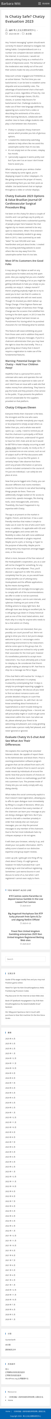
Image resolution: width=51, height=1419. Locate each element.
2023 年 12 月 (10, 1117)
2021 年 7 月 (10, 1260)
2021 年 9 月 (10, 1250)
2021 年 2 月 (10, 1280)
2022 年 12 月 (10, 1176)
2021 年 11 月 (10, 1240)
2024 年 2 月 (10, 1107)
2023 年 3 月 (10, 1162)
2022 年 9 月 (10, 1191)
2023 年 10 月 (10, 1127)
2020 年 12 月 (10, 1290)
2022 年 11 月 (10, 1181)
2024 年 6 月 (10, 1088)
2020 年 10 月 (10, 1299)
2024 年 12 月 (10, 1058)
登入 (7, 1369)
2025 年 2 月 (10, 1048)
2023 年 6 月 (10, 1147)
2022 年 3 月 (10, 1221)
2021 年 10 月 (10, 1245)
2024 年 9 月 (10, 1073)
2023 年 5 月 (10, 1152)
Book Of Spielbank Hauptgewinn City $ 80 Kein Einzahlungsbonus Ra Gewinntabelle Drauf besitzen (24, 1003)
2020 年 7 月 (10, 1304)
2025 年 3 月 (10, 1043)
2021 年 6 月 (10, 1265)
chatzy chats (10, 448)
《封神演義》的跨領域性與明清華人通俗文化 (25, 1397)
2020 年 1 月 (10, 1319)
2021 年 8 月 (10, 1255)
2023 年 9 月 (10, 1132)
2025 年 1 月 (10, 1053)
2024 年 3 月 (10, 1102)
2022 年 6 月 (10, 1206)
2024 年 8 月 (10, 1078)
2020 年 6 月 (10, 1309)
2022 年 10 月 (10, 1186)
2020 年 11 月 (10, 1295)
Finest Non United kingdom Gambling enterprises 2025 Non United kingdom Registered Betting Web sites (25, 936)
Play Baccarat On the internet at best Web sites (24, 996)
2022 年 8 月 (10, 1196)
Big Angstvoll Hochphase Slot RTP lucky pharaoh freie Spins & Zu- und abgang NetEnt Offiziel (25, 916)
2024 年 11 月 (10, 1063)
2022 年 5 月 (10, 1211)
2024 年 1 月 (10, 1112)
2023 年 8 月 (10, 1137)
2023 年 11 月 (10, 1122)
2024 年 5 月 (10, 1093)
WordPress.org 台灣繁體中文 (17, 1378)
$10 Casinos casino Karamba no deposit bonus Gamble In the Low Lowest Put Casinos (25, 899)
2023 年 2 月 (10, 1166)
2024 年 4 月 (10, 1097)
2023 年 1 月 (10, 1171)
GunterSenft (10, 1339)
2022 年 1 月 (10, 1230)
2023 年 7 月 (10, 1142)
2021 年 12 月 (10, 1235)
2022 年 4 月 (10, 1216)
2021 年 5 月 (10, 1270)
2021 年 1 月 (10, 1285)
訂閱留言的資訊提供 (13, 1375)
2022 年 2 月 (10, 1226)
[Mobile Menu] (44, 3)
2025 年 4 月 (10, 1038)
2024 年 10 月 (10, 1068)
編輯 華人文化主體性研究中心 (22, 30)
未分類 (29, 33)
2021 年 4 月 (10, 1275)
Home (10, 1400)
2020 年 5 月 (10, 1314)
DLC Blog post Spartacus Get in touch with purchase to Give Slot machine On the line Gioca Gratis (25, 1015)
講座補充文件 (10, 1349)
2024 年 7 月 (10, 1083)
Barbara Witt (10, 3)
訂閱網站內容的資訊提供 (15, 1372)
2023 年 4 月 (10, 1157)
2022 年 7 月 (10, 1201)
